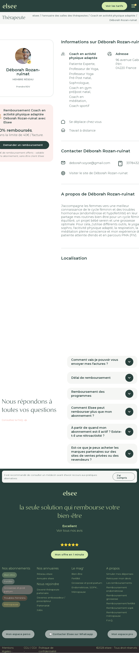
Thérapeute (13, 17)
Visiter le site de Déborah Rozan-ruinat (98, 173)
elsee (35, 15)
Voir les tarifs (114, 5)
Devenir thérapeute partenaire (48, 591)
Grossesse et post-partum (87, 582)
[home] (9, 5)
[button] (133, 6)
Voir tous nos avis (69, 530)
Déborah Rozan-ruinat (123, 20)
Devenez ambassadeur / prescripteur (51, 599)
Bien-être (9, 574)
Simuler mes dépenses (119, 573)
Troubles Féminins (14, 597)
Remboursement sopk (119, 607)
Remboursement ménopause (116, 614)
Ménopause (11, 604)
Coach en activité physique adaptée (112, 15)
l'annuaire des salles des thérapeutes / (65, 15)
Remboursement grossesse (116, 597)
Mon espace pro (122, 634)
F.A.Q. (109, 620)
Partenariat (43, 605)
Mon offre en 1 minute (69, 554)
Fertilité (8, 581)
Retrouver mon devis (118, 578)
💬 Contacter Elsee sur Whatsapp (71, 634)
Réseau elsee (44, 573)
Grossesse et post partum (14, 589)
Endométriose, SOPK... (85, 587)
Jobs (39, 610)
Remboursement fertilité (120, 603)
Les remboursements (119, 582)
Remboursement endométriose (116, 589)
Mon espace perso (18, 634)
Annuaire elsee (45, 578)
